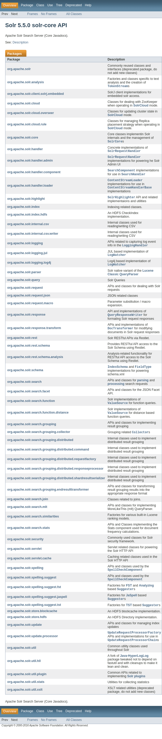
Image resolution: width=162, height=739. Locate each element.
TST (129, 613)
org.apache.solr (19, 69)
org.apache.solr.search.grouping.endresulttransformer (48, 496)
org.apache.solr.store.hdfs (27, 625)
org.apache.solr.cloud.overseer (30, 113)
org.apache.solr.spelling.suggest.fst (34, 594)
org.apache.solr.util (21, 656)
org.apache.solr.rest (22, 343)
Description (20, 42)
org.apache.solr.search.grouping (31, 430)
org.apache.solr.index (23, 210)
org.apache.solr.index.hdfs (27, 218)
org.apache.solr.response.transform (34, 333)
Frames (32, 14)
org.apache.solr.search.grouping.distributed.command (48, 456)
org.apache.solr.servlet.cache (29, 564)
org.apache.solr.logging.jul (27, 257)
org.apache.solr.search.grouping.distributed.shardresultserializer (56, 484)
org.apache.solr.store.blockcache (32, 619)
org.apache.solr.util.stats (25, 690)
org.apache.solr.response (26, 319)
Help (88, 5)
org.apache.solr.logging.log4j (29, 267)
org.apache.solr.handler (25, 150)
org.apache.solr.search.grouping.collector (38, 438)
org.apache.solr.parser (24, 277)
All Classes (74, 14)
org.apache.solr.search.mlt (27, 513)
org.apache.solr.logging (25, 247)
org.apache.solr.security (25, 545)
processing (116, 389)
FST (129, 593)
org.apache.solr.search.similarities (33, 522)
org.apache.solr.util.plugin (26, 683)
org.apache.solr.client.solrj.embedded (35, 94)
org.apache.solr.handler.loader (30, 188)
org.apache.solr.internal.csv (28, 227)
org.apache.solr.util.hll (24, 670)
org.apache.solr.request (25, 292)
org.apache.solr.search (24, 387)
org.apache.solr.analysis (25, 82)
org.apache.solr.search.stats (28, 534)
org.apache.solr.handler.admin (30, 162)
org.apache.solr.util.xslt (25, 698)
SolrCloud (140, 106)
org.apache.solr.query (23, 284)
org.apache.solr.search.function (31, 406)
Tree (59, 5)
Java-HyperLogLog (134, 664)
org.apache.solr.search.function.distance (37, 418)
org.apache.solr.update (24, 633)
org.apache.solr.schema (25, 375)
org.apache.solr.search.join (27, 505)
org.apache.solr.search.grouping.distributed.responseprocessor (55, 475)
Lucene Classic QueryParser (130, 277)
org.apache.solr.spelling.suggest (31, 584)
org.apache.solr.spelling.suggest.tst (34, 613)
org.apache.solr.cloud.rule (26, 124)
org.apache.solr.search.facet (28, 397)
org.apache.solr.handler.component (33, 174)
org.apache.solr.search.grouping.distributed (40, 446)
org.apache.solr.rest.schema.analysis (35, 362)
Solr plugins (136, 685)
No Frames (49, 14)
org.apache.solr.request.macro (30, 308)
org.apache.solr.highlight (26, 202)
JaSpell (131, 603)
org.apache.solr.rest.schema (28, 351)
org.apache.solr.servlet (24, 555)
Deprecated (74, 5)
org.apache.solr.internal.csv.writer (32, 237)
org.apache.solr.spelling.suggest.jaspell (37, 604)
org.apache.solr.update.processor (32, 644)
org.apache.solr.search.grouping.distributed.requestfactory (51, 465)
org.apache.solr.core (22, 138)
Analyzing (146, 593)
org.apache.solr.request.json (28, 300)
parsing (143, 385)
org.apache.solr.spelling (25, 574)
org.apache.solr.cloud (23, 103)
